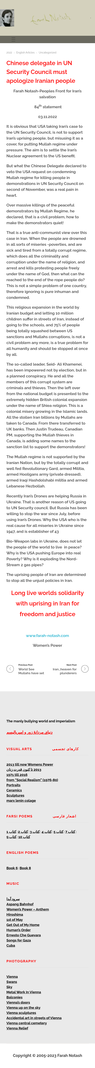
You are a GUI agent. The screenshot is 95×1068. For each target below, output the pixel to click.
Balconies (14, 997)
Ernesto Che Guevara (23, 935)
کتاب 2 (23, 832)
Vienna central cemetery (26, 1023)
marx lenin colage (21, 800)
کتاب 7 (70, 832)
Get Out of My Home (23, 925)
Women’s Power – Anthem (27, 909)
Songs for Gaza (18, 940)
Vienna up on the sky (23, 1008)
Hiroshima (14, 914)
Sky (9, 987)
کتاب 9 (11, 837)
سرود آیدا (13, 899)
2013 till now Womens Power (29, 764)
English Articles (25, 52)
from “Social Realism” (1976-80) (32, 780)
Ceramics (14, 790)
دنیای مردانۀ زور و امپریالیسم (29, 732)
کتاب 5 (58, 832)
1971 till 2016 (17, 775)
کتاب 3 (35, 832)
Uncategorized (47, 52)
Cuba (10, 945)
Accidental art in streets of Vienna (34, 1018)
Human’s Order (18, 930)
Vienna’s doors (18, 1002)
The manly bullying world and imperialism (40, 721)
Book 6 (12, 868)
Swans (11, 982)
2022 (9, 52)
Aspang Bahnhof (19, 904)
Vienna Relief (17, 1028)
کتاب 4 (47, 832)
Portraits (13, 785)
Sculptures (15, 795)
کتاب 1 (11, 832)
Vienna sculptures (21, 1013)
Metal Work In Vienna (23, 992)
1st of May (14, 920)
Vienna (12, 977)
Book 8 (25, 868)
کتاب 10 (24, 837)
